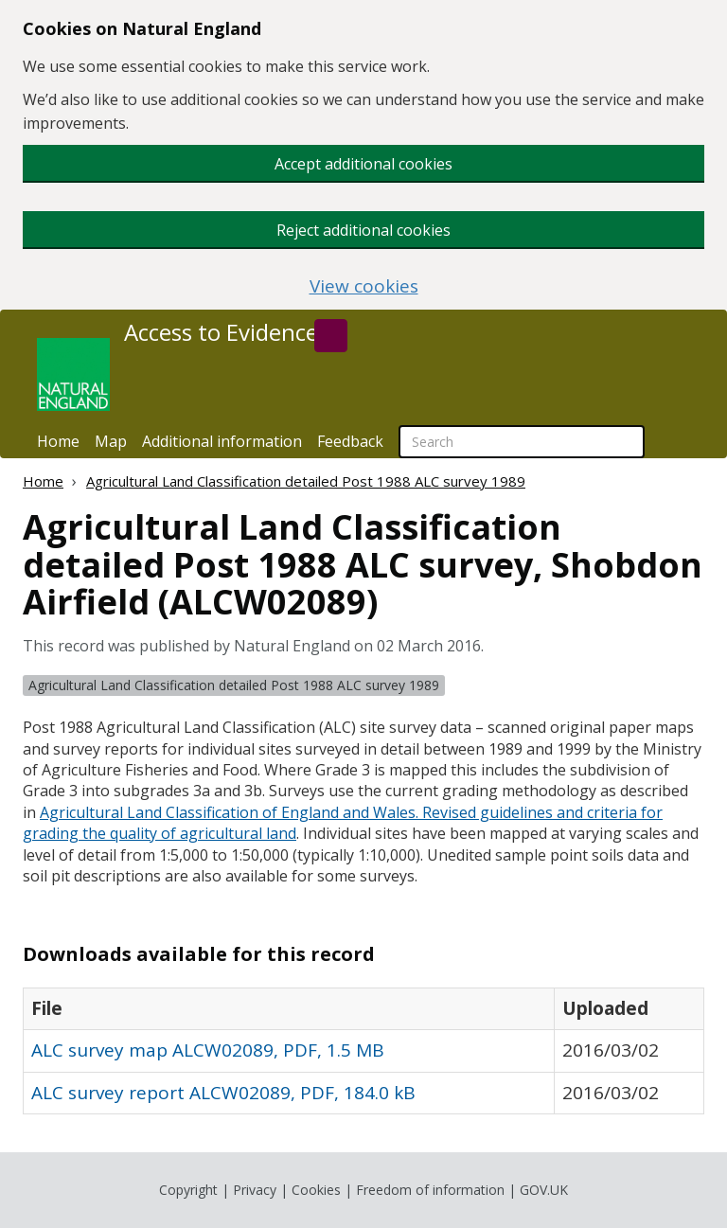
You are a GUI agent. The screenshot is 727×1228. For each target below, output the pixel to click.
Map (111, 441)
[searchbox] (522, 441)
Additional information (222, 441)
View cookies (364, 286)
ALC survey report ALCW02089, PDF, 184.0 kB (223, 1092)
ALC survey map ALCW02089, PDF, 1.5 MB (207, 1050)
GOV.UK (544, 1190)
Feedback (350, 441)
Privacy (254, 1190)
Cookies (316, 1190)
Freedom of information (430, 1190)
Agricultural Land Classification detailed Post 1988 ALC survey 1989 (305, 481)
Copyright (188, 1190)
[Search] (330, 335)
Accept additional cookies (363, 163)
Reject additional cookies (363, 230)
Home (58, 441)
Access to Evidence (221, 332)
